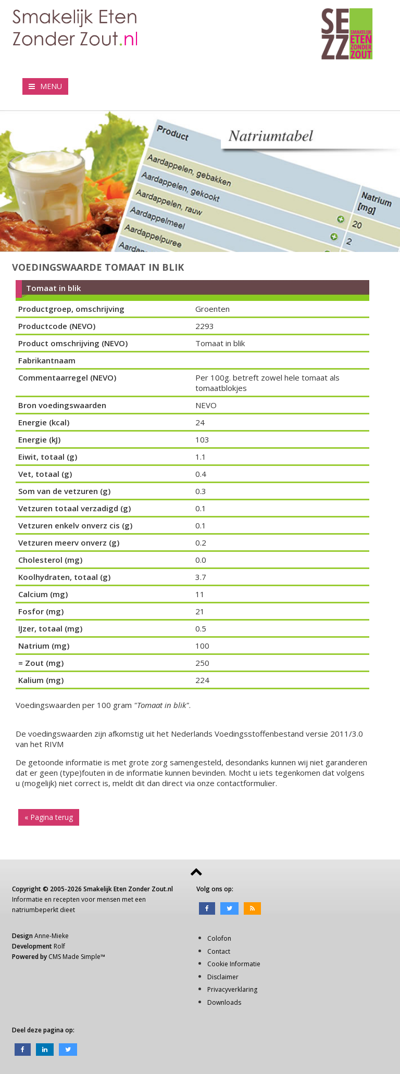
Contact (218, 951)
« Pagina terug (48, 817)
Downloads (224, 1002)
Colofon (219, 938)
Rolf (59, 946)
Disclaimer (223, 976)
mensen (108, 899)
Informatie (27, 899)
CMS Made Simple (74, 956)
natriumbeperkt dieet (43, 909)
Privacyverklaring (232, 989)
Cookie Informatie (233, 963)
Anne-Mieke (51, 935)
